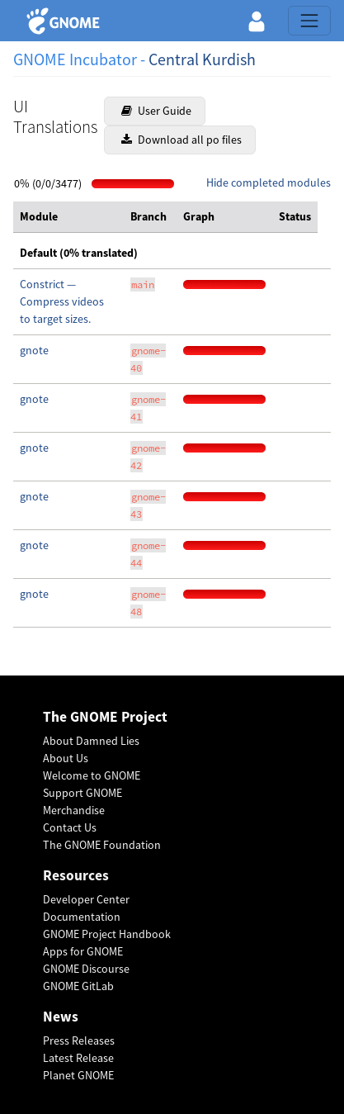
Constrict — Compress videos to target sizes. (62, 301)
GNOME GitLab (78, 986)
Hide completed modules (268, 182)
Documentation (81, 916)
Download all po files (181, 139)
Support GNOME (82, 792)
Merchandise (74, 810)
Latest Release (78, 1057)
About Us (65, 758)
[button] (256, 20)
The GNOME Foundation (102, 844)
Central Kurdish (202, 59)
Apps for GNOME (83, 951)
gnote (34, 350)
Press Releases (79, 1040)
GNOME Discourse (86, 968)
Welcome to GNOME (91, 775)
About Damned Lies (91, 740)
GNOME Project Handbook (107, 934)
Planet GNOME (78, 1075)
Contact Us (70, 827)
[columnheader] (68, 217)
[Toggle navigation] (309, 21)
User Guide (156, 110)
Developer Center (86, 899)
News (60, 1017)
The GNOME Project (105, 717)
